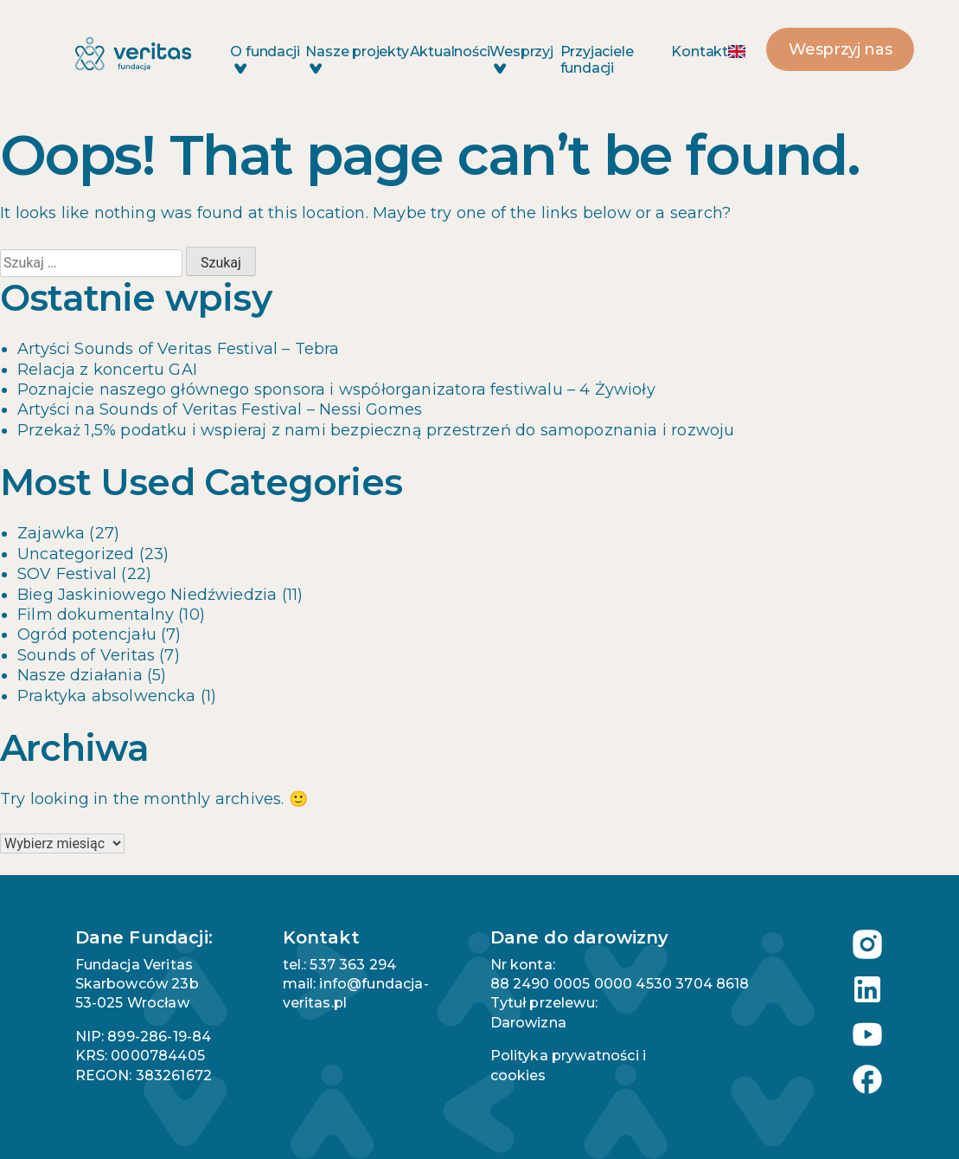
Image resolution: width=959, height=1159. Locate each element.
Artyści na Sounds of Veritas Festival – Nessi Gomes (219, 409)
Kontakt (699, 51)
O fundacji (264, 58)
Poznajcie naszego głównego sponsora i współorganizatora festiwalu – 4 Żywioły (336, 389)
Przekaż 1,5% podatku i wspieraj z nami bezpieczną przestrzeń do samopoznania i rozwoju (375, 430)
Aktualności (450, 51)
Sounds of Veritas (86, 655)
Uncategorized (75, 553)
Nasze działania (80, 675)
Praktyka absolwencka (106, 695)
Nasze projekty (356, 58)
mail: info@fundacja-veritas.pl (356, 993)
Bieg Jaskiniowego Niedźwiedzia (147, 594)
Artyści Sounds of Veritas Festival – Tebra (178, 348)
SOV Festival (67, 573)
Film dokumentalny (95, 614)
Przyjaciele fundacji (597, 59)
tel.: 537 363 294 (340, 964)
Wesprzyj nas (840, 49)
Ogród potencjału (87, 634)
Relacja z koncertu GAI (107, 369)
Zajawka (51, 533)
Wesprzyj (521, 58)
